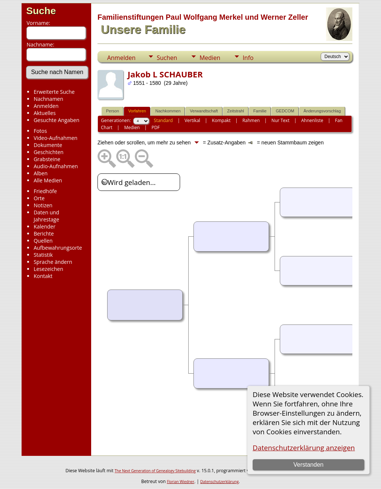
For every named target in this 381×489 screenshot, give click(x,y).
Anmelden (45, 105)
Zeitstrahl (235, 111)
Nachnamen (48, 98)
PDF (155, 127)
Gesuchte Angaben (56, 120)
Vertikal (192, 120)
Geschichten (48, 152)
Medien (209, 58)
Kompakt (221, 120)
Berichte (43, 233)
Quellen (42, 240)
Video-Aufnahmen (55, 137)
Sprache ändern (52, 261)
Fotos (40, 130)
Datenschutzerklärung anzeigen (304, 447)
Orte (38, 198)
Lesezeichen (48, 268)
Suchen (167, 58)
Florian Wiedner (180, 481)
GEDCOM (285, 111)
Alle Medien (47, 180)
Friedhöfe (45, 191)
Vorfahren (137, 111)
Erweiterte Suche (53, 91)
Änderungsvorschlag (322, 111)
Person (112, 111)
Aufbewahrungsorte (57, 247)
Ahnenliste (312, 120)
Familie (259, 111)
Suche (41, 10)
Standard (163, 120)
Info (248, 58)
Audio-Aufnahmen (55, 166)
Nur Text (280, 120)
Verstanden (309, 464)
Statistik (43, 254)
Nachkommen (167, 111)
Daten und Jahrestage (46, 216)
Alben (40, 173)
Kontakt (42, 275)
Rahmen (251, 120)
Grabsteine (46, 159)
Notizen (42, 205)
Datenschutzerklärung (219, 481)
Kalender (44, 226)
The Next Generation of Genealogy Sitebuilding (155, 470)
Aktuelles (44, 112)
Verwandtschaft (204, 111)
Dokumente (47, 144)
